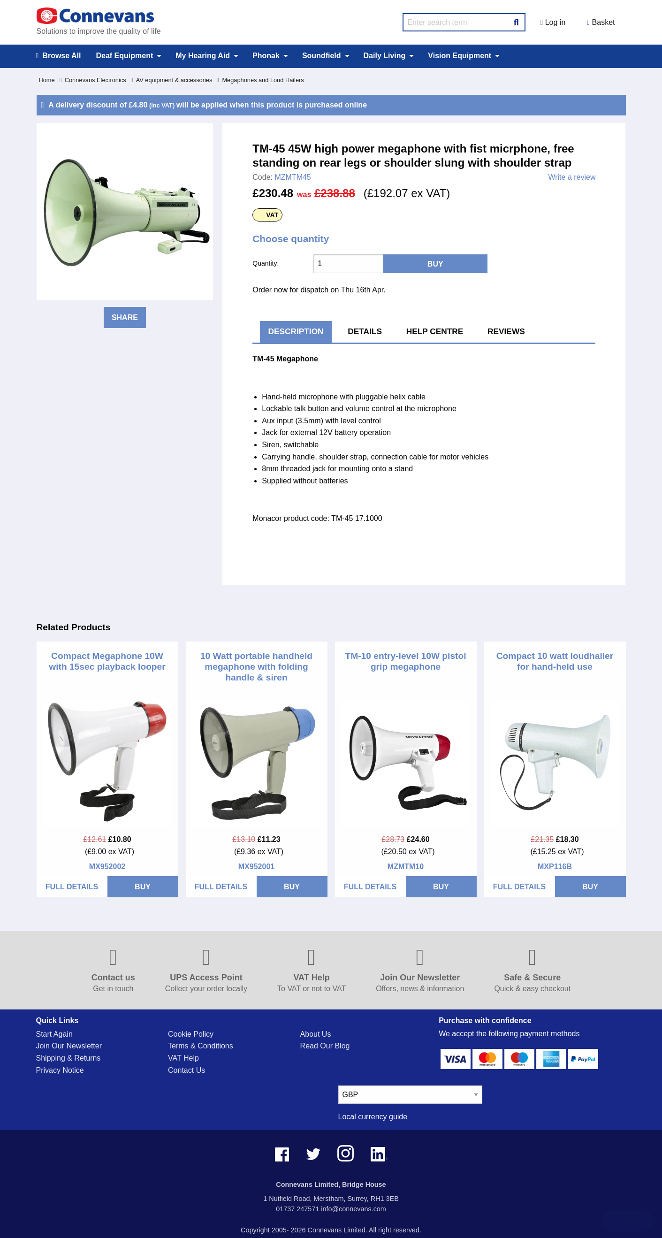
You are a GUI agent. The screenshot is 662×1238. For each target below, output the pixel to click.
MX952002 (107, 867)
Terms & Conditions (200, 1046)
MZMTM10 (406, 867)
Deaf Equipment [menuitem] (124, 56)
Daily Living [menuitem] (385, 56)
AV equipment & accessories (172, 80)
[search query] (464, 22)
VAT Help (183, 1058)
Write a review (571, 177)
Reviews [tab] (506, 331)
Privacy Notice (60, 1070)
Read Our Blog (325, 1046)
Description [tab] (296, 331)
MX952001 (256, 867)
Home (47, 80)
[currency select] (410, 1094)
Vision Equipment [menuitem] (459, 56)
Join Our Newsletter (69, 1046)
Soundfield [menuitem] (321, 56)
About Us (315, 1034)
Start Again (54, 1034)
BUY (143, 887)
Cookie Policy (190, 1034)
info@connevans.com (353, 1209)
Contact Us (186, 1070)
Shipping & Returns (68, 1058)
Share (125, 317)
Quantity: (265, 263)
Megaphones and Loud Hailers (260, 80)
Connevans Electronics (93, 80)
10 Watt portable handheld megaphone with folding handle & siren (256, 666)
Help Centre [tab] (435, 331)
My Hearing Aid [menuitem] (202, 56)
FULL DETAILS (72, 887)
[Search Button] (516, 21)
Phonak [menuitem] (266, 56)
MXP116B (555, 867)
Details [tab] (365, 331)
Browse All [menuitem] (58, 56)
